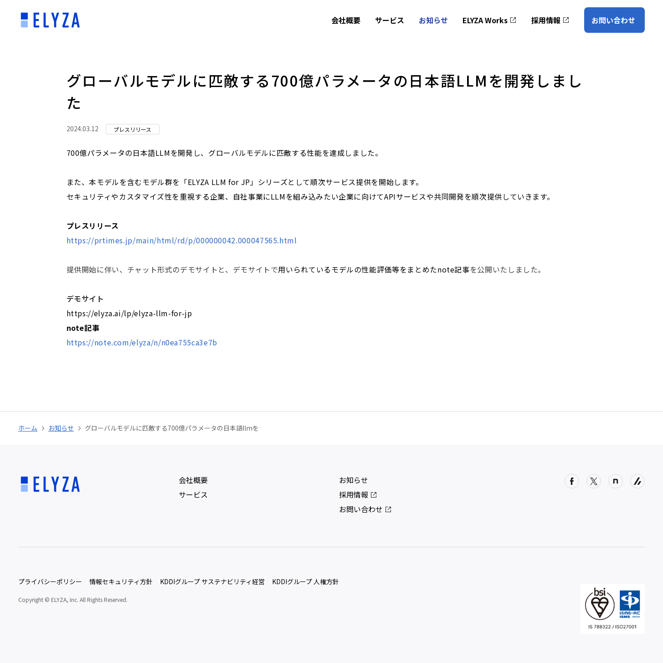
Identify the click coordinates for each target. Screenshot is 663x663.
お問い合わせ (613, 20)
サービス (389, 20)
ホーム (27, 427)
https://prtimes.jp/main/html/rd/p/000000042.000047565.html (182, 240)
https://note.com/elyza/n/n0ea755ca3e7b (142, 342)
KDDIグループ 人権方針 (305, 581)
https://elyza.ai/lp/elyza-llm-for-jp (129, 313)
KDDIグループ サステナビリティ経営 (212, 581)
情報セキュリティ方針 (121, 581)
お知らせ (433, 20)
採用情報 (550, 20)
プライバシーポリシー (50, 581)
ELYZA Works (490, 20)
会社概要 (345, 20)
